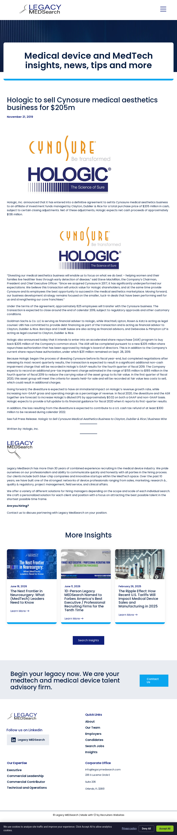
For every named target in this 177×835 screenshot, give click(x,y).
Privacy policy (129, 828)
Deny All (146, 828)
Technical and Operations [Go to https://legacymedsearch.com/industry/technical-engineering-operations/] (27, 787)
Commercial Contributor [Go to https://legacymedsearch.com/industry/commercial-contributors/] (26, 782)
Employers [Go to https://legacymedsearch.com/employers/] (93, 734)
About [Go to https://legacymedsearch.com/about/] (90, 721)
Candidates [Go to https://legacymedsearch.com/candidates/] (94, 740)
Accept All (164, 828)
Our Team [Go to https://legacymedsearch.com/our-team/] (92, 728)
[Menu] (163, 9)
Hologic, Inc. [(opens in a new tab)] (31, 447)
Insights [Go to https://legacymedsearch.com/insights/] (91, 752)
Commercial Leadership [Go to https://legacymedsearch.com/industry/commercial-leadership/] (25, 776)
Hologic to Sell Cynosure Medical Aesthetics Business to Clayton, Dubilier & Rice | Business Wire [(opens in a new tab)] (102, 437)
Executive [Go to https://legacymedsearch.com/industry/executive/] (14, 770)
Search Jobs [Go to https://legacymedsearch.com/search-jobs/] (94, 746)
